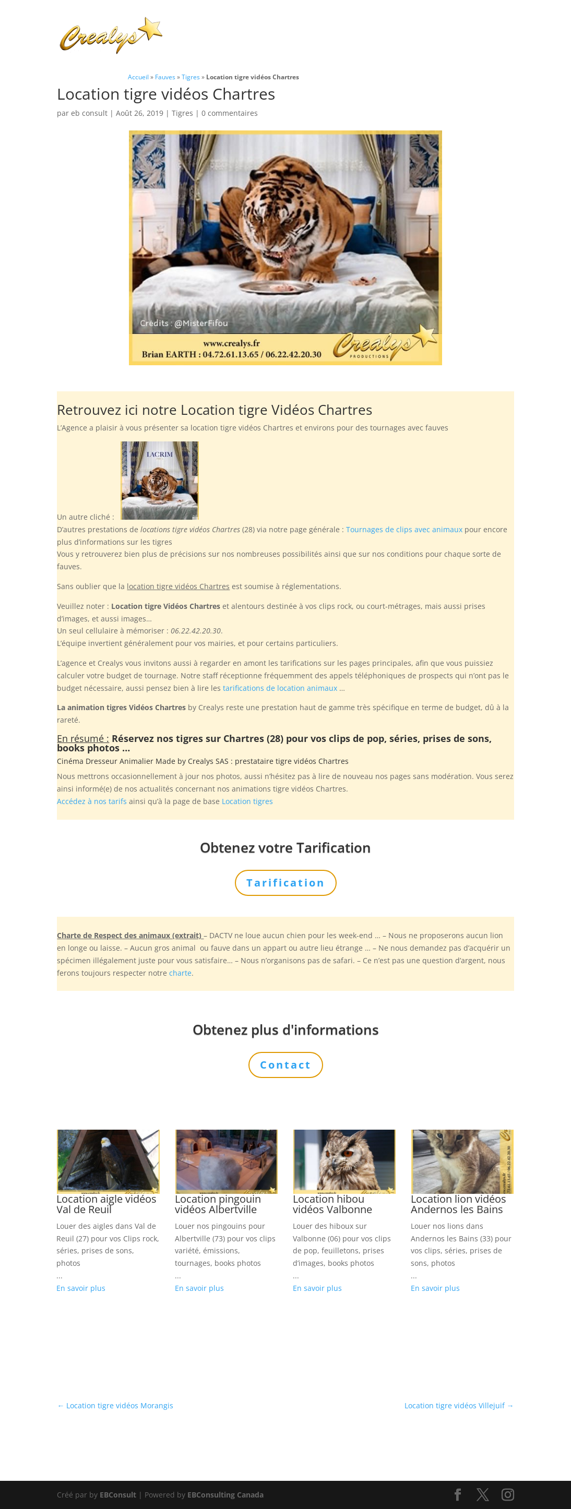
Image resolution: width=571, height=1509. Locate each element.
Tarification (455, 23)
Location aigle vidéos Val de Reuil (106, 1204)
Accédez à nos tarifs (92, 801)
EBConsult (118, 1495)
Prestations (337, 23)
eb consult (89, 113)
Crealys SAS (208, 761)
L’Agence (402, 23)
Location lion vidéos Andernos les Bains (458, 1204)
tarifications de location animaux (280, 688)
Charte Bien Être (209, 23)
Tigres (191, 77)
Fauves (165, 77)
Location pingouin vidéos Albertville (218, 1204)
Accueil (138, 77)
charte (180, 973)
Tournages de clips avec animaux (404, 529)
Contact (192, 48)
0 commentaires (229, 113)
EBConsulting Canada (225, 1495)
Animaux (273, 23)
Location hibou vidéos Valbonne (332, 1204)
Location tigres (247, 801)
